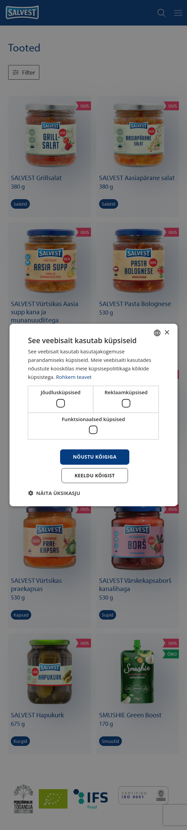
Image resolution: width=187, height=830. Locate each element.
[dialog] (94, 415)
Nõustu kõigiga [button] (94, 456)
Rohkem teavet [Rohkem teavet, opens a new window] (74, 376)
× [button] (166, 332)
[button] (54, 493)
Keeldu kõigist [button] (95, 475)
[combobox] (157, 333)
